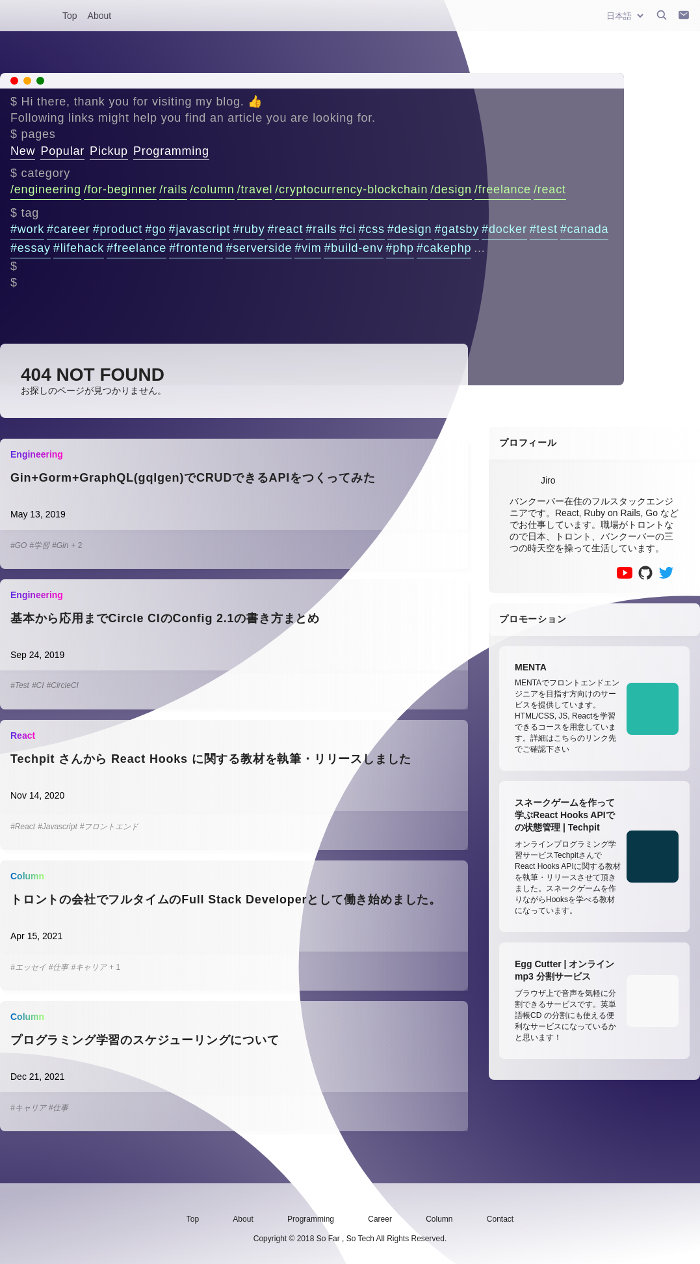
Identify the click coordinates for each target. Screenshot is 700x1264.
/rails (173, 189)
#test (544, 229)
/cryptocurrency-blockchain (351, 189)
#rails (321, 229)
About (100, 15)
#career (68, 229)
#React (22, 826)
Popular (62, 151)
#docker (504, 229)
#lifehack (78, 247)
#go (155, 229)
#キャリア (89, 967)
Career (380, 1219)
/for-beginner (120, 189)
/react (550, 189)
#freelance (136, 247)
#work (27, 229)
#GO (18, 545)
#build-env (353, 247)
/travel (255, 189)
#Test (19, 685)
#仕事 (59, 967)
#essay (30, 247)
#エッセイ (28, 967)
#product (117, 229)
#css (372, 229)
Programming (171, 151)
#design (409, 229)
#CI (38, 685)
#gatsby (456, 229)
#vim (307, 247)
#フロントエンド (109, 826)
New (22, 151)
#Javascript (57, 826)
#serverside (259, 247)
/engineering (45, 189)
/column (212, 189)
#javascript (200, 229)
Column (439, 1219)
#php (400, 247)
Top (69, 15)
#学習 (39, 545)
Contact (500, 1219)
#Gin (60, 545)
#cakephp (444, 247)
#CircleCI (63, 685)
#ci (347, 229)
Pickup (109, 151)
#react (285, 229)
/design (451, 189)
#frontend (196, 247)
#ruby (249, 229)
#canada (584, 229)
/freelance (502, 189)
